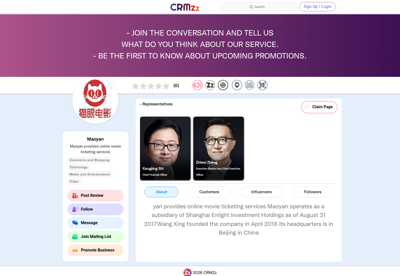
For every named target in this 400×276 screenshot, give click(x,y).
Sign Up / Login (317, 6)
